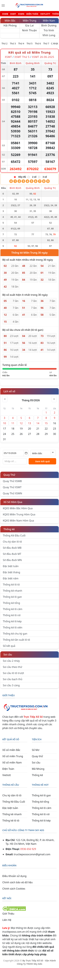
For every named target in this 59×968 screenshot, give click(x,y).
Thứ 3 (13, 43)
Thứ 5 (30, 43)
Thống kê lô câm (12, 609)
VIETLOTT (45, 14)
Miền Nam (49, 20)
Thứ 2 (5, 43)
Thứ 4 (21, 43)
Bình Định (15, 63)
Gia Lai (29, 25)
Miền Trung (29, 20)
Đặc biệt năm (10, 578)
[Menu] (3, 5)
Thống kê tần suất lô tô (16, 639)
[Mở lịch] (26, 453)
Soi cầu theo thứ (12, 667)
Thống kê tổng (11, 603)
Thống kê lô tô (11, 584)
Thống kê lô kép (12, 621)
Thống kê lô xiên (12, 627)
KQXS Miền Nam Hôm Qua (18, 520)
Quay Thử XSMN (12, 493)
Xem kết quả (42, 461)
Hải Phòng (10, 25)
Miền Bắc (10, 20)
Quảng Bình (33, 63)
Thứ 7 (46, 43)
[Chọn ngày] (15, 453)
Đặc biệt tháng (11, 572)
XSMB (5, 14)
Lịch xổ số (9, 391)
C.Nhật (54, 43)
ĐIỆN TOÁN (32, 14)
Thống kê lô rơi (11, 615)
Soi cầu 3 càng (11, 685)
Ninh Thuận (29, 30)
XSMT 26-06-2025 (43, 57)
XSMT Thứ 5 (22, 57)
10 (4, 423)
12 (21, 423)
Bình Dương (48, 25)
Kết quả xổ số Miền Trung (29, 52)
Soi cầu (7, 654)
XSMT (13, 14)
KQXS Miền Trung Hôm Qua (19, 514)
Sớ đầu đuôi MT (12, 554)
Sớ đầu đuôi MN (12, 560)
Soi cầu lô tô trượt (13, 673)
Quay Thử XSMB (12, 481)
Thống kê (9, 529)
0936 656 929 (28, 849)
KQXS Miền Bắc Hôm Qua (18, 508)
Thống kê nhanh (12, 590)
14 (37, 423)
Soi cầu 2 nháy (11, 661)
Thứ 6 (38, 43)
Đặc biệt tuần (11, 566)
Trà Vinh (49, 30)
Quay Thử (9, 475)
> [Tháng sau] (54, 399)
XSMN (21, 14)
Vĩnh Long (48, 35)
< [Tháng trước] (5, 399)
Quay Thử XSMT (12, 487)
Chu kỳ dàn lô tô (12, 541)
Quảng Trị (50, 63)
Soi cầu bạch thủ (12, 679)
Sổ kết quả (9, 646)
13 (29, 423)
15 (46, 423)
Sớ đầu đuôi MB (12, 547)
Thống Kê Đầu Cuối (14, 535)
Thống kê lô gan (12, 597)
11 (12, 423)
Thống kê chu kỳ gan (15, 633)
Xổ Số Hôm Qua (12, 502)
